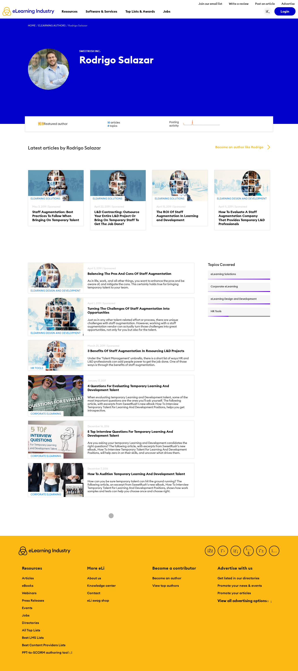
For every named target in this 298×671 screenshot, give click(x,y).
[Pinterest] (261, 551)
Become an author (166, 578)
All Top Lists (31, 630)
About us (94, 578)
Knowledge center (101, 585)
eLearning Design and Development (242, 198)
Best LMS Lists (33, 637)
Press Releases (33, 600)
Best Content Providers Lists (43, 645)
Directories (30, 623)
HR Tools (37, 368)
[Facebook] (210, 551)
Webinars (29, 593)
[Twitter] (223, 551)
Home (32, 25)
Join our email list (210, 4)
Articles (28, 578)
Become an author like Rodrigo (239, 147)
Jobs (25, 615)
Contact (93, 593)
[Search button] (268, 11)
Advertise (288, 4)
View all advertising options (244, 600)
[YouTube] (248, 551)
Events (27, 608)
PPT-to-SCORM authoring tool (47, 652)
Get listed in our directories (238, 578)
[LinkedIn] (236, 551)
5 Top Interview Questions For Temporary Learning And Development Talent (130, 433)
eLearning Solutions (45, 198)
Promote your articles (234, 593)
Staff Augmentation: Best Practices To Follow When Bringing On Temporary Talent (55, 216)
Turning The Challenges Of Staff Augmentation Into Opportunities (128, 310)
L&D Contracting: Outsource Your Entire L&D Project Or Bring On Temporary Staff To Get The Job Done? (116, 218)
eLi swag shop (98, 600)
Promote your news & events (239, 585)
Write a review (239, 4)
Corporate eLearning (46, 413)
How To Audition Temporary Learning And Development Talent (136, 474)
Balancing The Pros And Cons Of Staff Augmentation (129, 274)
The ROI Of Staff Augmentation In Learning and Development (177, 216)
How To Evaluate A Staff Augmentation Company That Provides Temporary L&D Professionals (242, 218)
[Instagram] (274, 551)
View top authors (165, 585)
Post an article (265, 4)
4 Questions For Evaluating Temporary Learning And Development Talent (128, 388)
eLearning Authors (52, 25)
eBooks (27, 585)
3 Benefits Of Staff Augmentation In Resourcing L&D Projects (136, 351)
